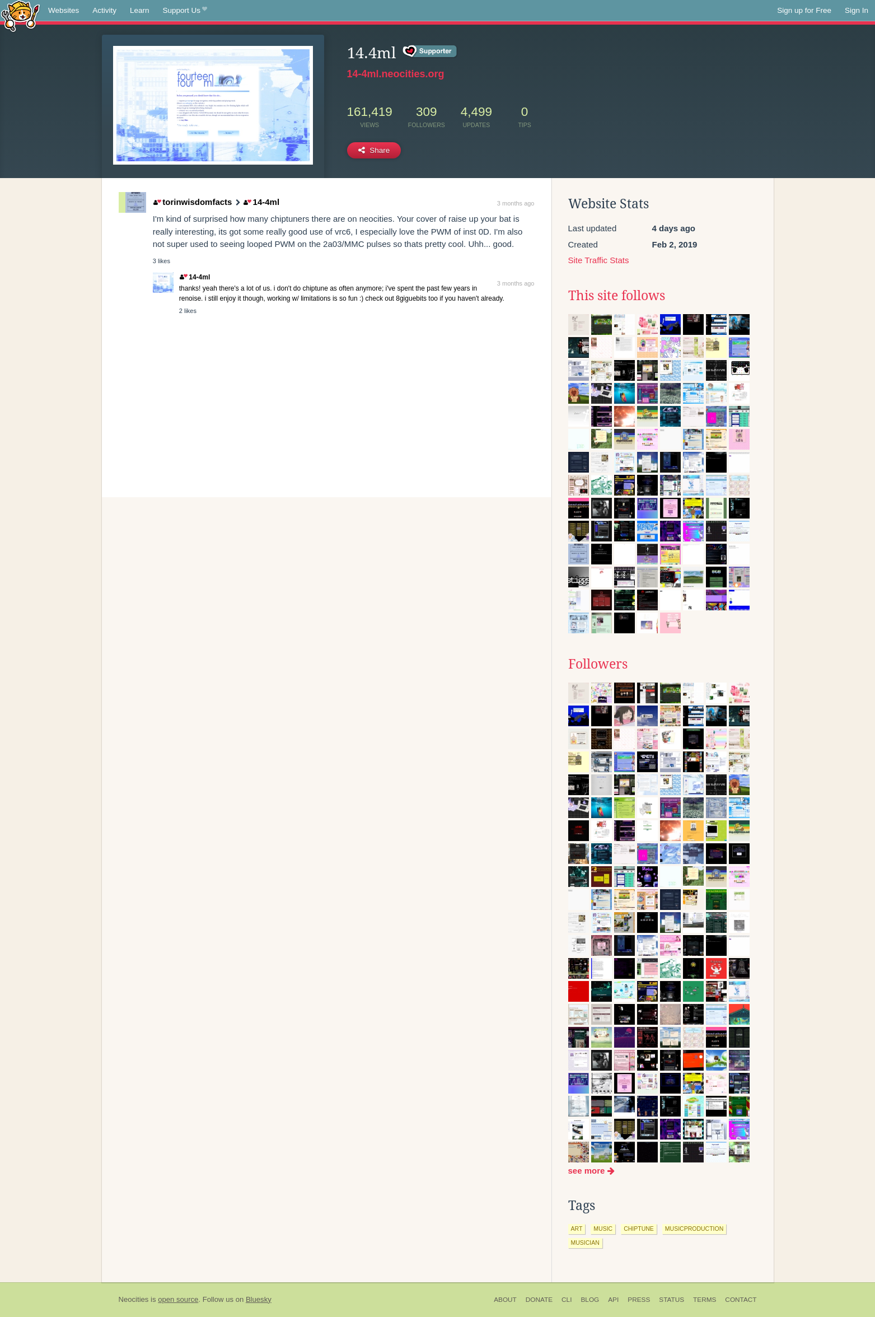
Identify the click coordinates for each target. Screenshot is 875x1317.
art (577, 1228)
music (602, 1228)
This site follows (616, 295)
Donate (539, 1300)
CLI (567, 1300)
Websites (63, 10)
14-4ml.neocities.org (395, 74)
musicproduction (694, 1228)
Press (639, 1300)
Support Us (185, 10)
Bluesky (259, 1299)
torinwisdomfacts (192, 202)
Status (671, 1300)
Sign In (856, 10)
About (505, 1300)
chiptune (639, 1228)
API (613, 1300)
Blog (590, 1300)
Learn (139, 10)
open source (178, 1299)
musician (585, 1242)
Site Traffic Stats (598, 260)
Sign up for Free (804, 10)
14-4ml (261, 202)
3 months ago (516, 203)
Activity (104, 10)
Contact (740, 1300)
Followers (598, 664)
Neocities (134, 1299)
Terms (704, 1300)
